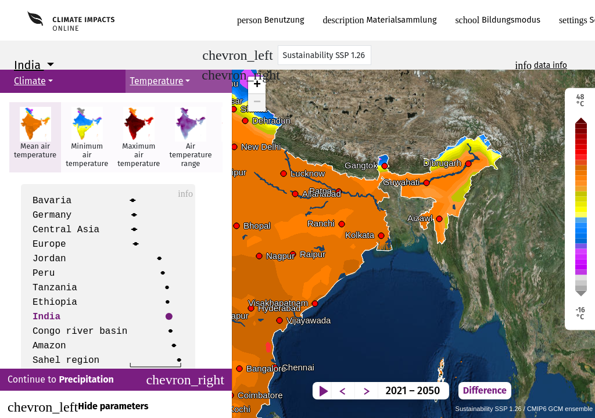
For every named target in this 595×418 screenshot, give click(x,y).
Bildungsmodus (497, 20)
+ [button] (257, 85)
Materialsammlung (380, 20)
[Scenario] (325, 55)
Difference (559, 381)
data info (550, 65)
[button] (35, 137)
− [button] (257, 102)
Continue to (116, 379)
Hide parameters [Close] (78, 407)
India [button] (29, 65)
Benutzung (270, 20)
